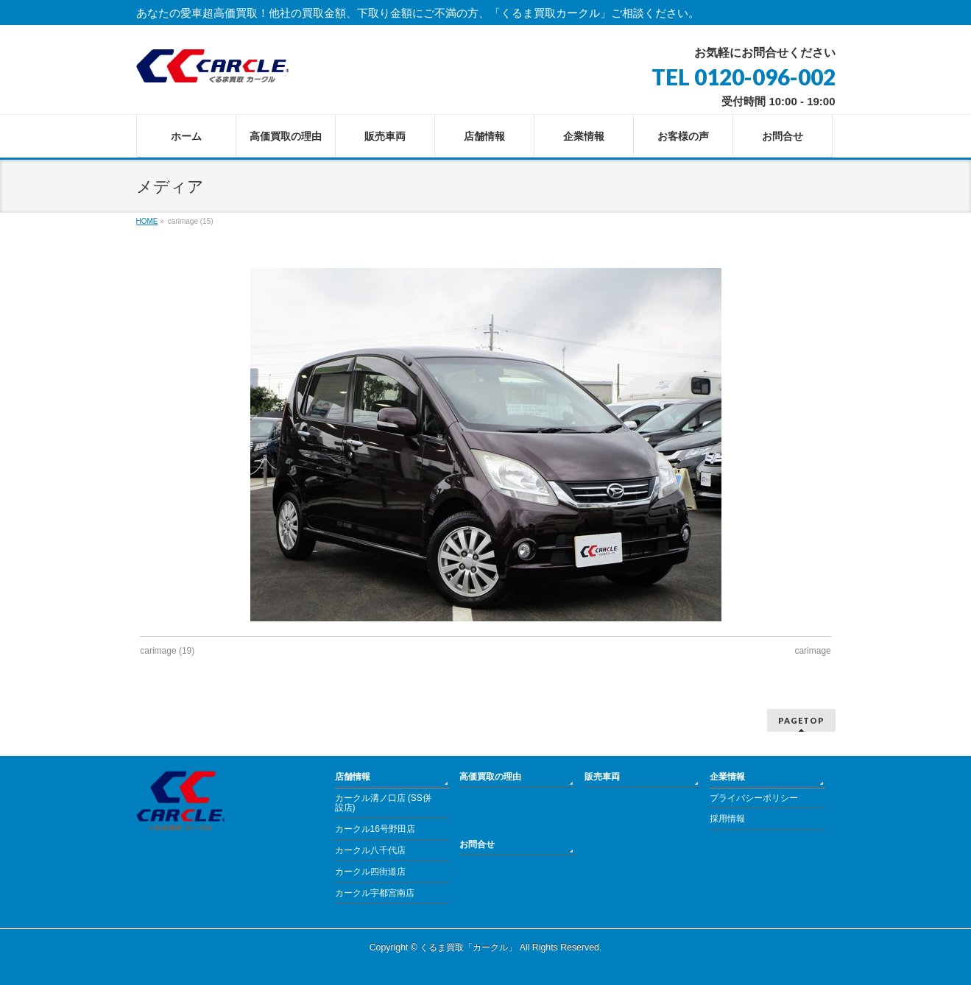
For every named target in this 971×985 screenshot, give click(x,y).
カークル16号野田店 (375, 829)
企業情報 (727, 777)
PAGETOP (801, 720)
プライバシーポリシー (754, 798)
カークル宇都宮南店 (374, 893)
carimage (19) (167, 651)
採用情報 (727, 818)
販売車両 (602, 777)
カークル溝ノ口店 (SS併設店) (383, 803)
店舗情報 (352, 777)
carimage (812, 651)
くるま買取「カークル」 (468, 947)
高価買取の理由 (490, 777)
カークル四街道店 (370, 871)
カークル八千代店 (370, 850)
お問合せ (477, 844)
